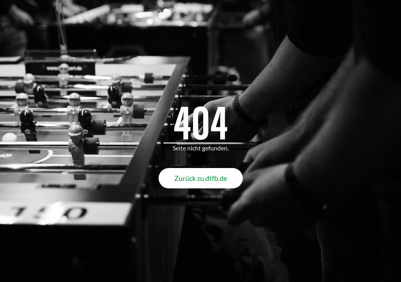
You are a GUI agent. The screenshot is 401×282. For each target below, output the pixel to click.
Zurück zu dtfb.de (200, 178)
